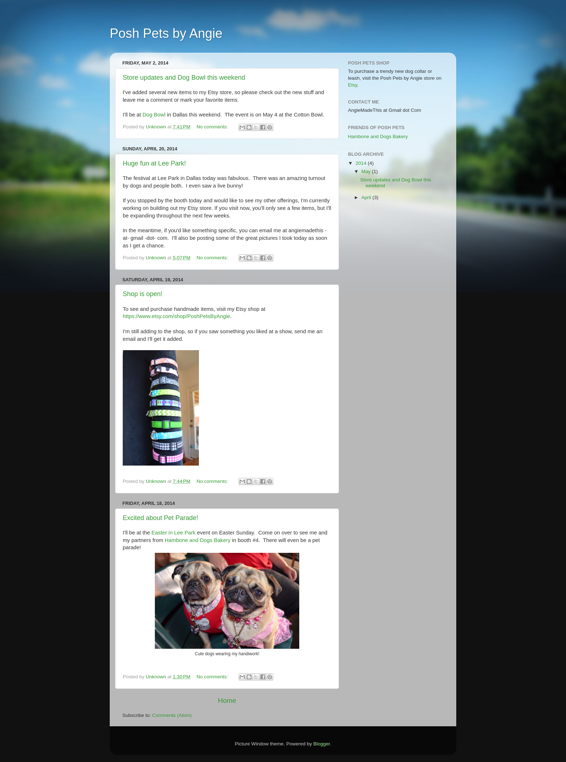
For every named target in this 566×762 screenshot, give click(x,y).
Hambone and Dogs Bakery (197, 540)
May (366, 171)
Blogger (321, 743)
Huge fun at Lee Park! (154, 163)
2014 (362, 163)
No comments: (213, 126)
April (367, 197)
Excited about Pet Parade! (160, 517)
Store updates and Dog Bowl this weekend (184, 77)
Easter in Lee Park (174, 533)
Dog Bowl (155, 115)
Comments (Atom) (172, 715)
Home (227, 700)
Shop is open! (142, 294)
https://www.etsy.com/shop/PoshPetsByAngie (176, 316)
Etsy (352, 85)
